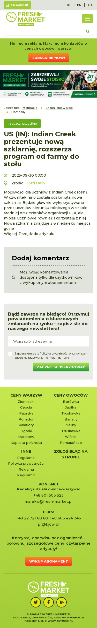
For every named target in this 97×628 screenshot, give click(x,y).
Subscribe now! (48, 58)
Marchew (26, 437)
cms (43, 620)
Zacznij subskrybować (61, 367)
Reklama (26, 469)
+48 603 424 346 (65, 518)
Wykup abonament (48, 561)
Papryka (26, 413)
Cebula (26, 407)
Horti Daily (35, 183)
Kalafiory (26, 425)
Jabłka (70, 407)
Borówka (71, 401)
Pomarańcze (71, 442)
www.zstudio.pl (60, 620)
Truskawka (70, 413)
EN (79, 5)
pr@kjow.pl (48, 524)
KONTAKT (49, 484)
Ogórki (26, 431)
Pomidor (26, 419)
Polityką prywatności (54, 353)
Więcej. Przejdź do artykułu (29, 233)
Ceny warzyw (26, 395)
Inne (26, 451)
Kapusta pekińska (26, 442)
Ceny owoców (71, 395)
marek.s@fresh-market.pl (48, 501)
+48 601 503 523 (48, 495)
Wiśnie (71, 437)
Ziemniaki (26, 401)
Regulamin (26, 458)
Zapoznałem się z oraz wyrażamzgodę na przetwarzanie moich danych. (51, 355)
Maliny (70, 425)
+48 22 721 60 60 (32, 518)
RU (89, 5)
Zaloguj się (19, 5)
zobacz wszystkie (22, 123)
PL (69, 5)
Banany (70, 419)
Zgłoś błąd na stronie (70, 454)
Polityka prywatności (26, 463)
